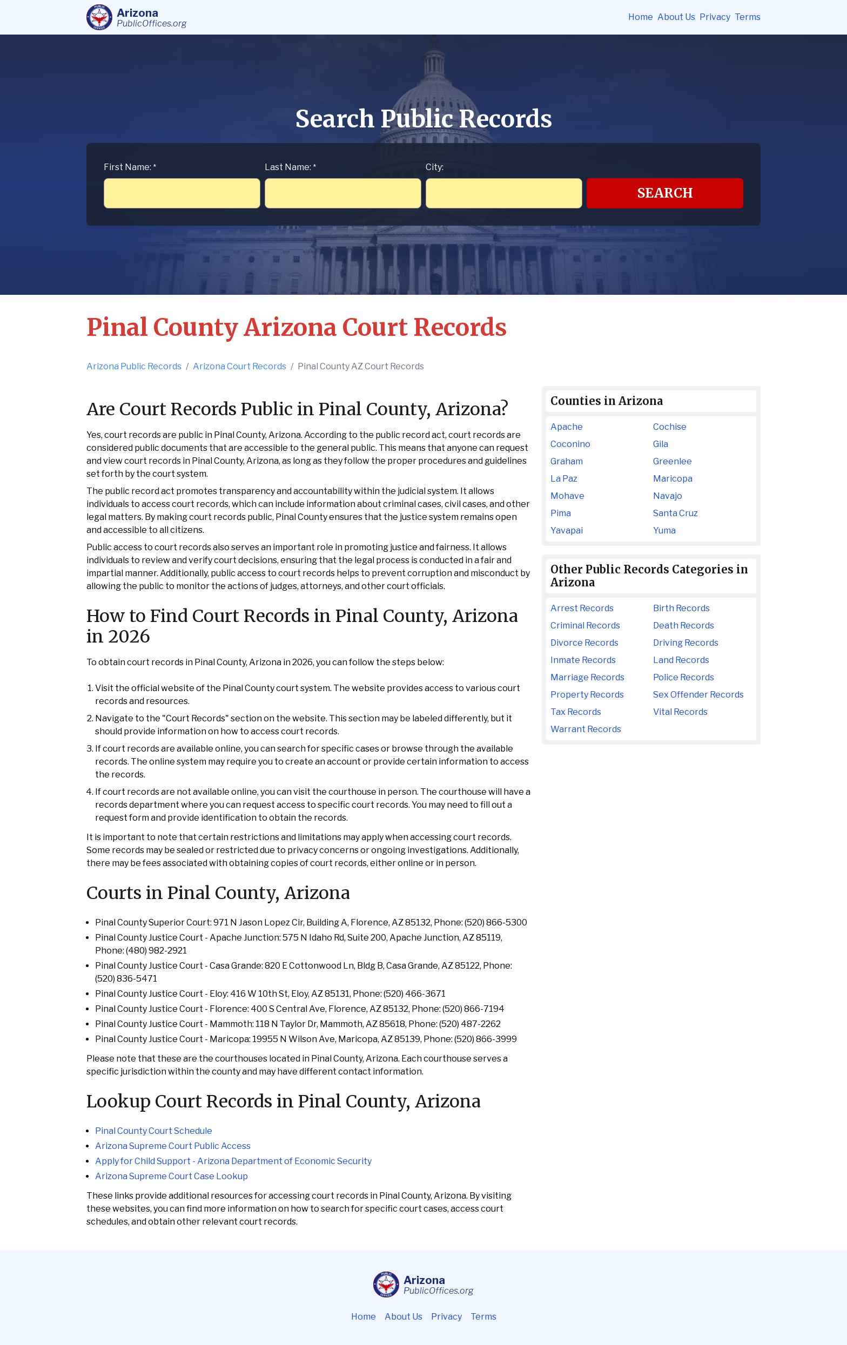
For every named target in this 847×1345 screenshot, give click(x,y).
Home (640, 17)
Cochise (670, 427)
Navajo (667, 496)
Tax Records (575, 712)
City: (434, 167)
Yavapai (566, 530)
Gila (660, 444)
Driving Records (685, 643)
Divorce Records (584, 643)
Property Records (587, 695)
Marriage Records (587, 677)
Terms (748, 17)
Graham (566, 461)
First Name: (130, 167)
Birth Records (681, 608)
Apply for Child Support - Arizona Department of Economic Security (233, 1161)
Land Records (681, 660)
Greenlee (672, 461)
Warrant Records (585, 729)
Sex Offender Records (698, 695)
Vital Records (680, 712)
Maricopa (673, 479)
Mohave (567, 496)
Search (665, 193)
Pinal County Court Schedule (153, 1131)
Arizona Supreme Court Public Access (173, 1146)
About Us (676, 17)
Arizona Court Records (239, 366)
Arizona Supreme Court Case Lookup (171, 1176)
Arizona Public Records (134, 366)
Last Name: (290, 167)
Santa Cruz (675, 513)
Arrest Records (582, 608)
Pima (560, 513)
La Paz (563, 479)
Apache (566, 427)
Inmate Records (583, 660)
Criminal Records (585, 625)
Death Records (683, 625)
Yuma (664, 530)
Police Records (683, 677)
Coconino (570, 444)
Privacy (715, 17)
